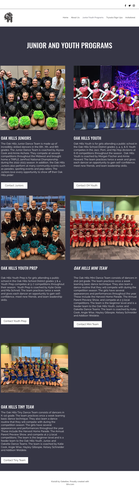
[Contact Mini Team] (88, 324)
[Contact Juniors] (14, 185)
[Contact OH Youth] (87, 185)
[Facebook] (125, 5)
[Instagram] (133, 5)
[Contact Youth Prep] (15, 321)
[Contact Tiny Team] (14, 460)
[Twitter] (129, 5)
